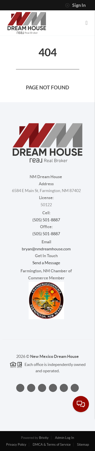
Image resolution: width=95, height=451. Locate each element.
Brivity (44, 438)
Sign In (75, 5)
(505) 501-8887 (46, 220)
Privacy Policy (16, 444)
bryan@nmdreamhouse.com (46, 249)
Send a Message (46, 262)
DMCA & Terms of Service (52, 444)
